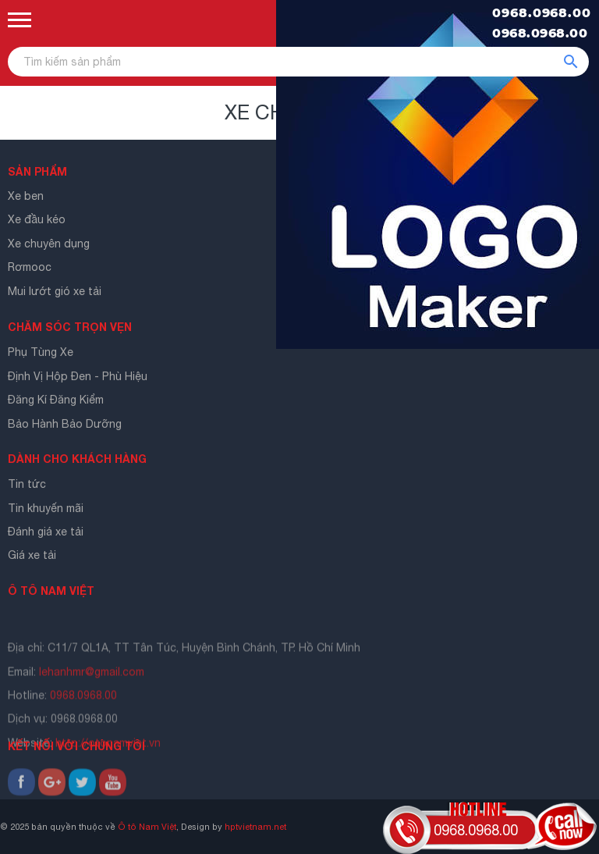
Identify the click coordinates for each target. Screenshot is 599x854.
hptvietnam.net (255, 826)
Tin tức (27, 486)
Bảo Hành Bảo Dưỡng (65, 425)
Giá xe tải (32, 557)
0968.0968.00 (541, 12)
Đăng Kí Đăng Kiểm (56, 402)
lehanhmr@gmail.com (91, 697)
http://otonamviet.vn (108, 768)
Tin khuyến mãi (45, 510)
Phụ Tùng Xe (40, 354)
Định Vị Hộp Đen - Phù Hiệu (77, 378)
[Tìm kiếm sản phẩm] (298, 62)
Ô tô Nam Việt (147, 826)
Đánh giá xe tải (45, 534)
